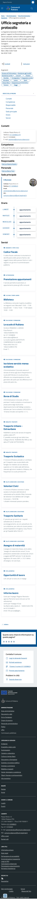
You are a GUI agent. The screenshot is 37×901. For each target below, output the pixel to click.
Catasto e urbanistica (8, 753)
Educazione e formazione (12, 320)
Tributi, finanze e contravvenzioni (11, 775)
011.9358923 (13, 186)
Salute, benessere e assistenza (14, 482)
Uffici (2, 730)
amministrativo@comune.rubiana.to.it (15, 191)
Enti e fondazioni (6, 717)
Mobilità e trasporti (10, 422)
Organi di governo (6, 720)
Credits (11, 891)
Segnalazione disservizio (9, 864)
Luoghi (3, 803)
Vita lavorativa (9, 571)
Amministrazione (11, 16)
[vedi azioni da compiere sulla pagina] (25, 63)
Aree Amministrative (24, 16)
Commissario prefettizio (8, 733)
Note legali (4, 853)
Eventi (3, 806)
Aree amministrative (7, 711)
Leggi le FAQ (5, 861)
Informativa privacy (7, 850)
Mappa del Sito (26, 891)
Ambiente (4, 744)
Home (3, 16)
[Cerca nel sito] (31, 8)
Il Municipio (7, 180)
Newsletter (4, 881)
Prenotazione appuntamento (10, 866)
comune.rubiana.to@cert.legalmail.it (15, 195)
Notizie (3, 789)
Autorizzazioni (9, 275)
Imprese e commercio (8, 766)
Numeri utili (5, 839)
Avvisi (3, 792)
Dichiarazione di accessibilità (10, 856)
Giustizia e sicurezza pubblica (10, 762)
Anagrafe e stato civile (11, 248)
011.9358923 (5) (15, 135)
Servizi (23, 889)
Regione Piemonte (7, 2)
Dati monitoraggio (7, 889)
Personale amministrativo (9, 723)
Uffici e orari (5, 836)
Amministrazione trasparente (10, 859)
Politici (3, 726)
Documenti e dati (6, 714)
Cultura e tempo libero (11, 295)
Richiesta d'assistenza (8, 868)
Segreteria (4, 18)
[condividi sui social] (5, 63)
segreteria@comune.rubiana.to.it (18, 139)
